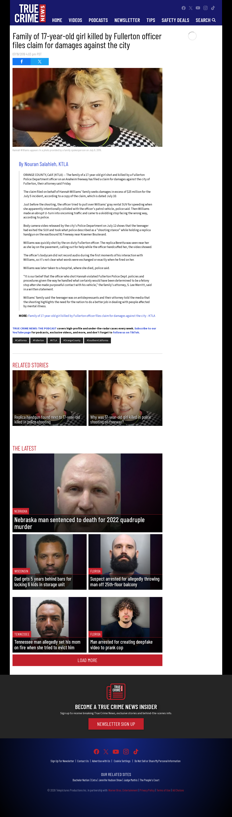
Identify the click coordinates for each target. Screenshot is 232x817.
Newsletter (127, 20)
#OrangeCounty (71, 340)
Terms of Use (163, 790)
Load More (87, 660)
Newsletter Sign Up (116, 724)
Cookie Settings (122, 761)
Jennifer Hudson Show (110, 780)
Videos (75, 20)
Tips (150, 20)
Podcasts (98, 20)
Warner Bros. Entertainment (123, 790)
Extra (94, 780)
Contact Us (83, 761)
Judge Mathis (131, 780)
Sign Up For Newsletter (62, 761)
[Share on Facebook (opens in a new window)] (22, 61)
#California (21, 340)
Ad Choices (178, 790)
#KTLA (53, 340)
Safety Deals (175, 20)
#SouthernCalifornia (97, 340)
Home (57, 20)
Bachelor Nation (81, 780)
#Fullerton (38, 340)
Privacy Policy (147, 790)
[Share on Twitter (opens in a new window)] (40, 61)
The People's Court (149, 780)
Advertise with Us (101, 761)
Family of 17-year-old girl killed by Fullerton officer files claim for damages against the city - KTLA (91, 316)
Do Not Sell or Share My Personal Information (158, 761)
